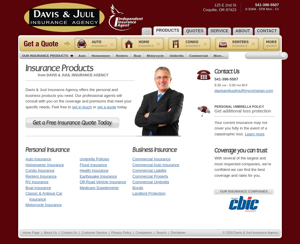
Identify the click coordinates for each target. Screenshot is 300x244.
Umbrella (176, 56)
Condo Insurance (39, 170)
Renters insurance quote (237, 44)
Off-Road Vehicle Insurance (103, 182)
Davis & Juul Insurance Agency (83, 17)
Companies (144, 232)
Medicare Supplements (99, 188)
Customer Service (94, 232)
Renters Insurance (41, 176)
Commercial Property (150, 176)
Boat (137, 56)
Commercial (198, 56)
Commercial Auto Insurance (155, 165)
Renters (122, 56)
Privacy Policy (121, 232)
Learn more (254, 134)
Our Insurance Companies (244, 191)
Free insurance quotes (271, 44)
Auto (82, 56)
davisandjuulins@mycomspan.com (243, 90)
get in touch (82, 107)
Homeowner (101, 56)
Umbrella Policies (94, 159)
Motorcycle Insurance (43, 205)
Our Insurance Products (49, 56)
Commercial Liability (149, 170)
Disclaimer (178, 232)
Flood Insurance (93, 165)
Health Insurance (94, 170)
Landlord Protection (149, 193)
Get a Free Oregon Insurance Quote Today (72, 122)
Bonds (137, 188)
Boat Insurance (38, 188)
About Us (50, 232)
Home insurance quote (142, 44)
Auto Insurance (38, 159)
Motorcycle (155, 56)
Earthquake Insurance (98, 176)
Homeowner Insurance (44, 165)
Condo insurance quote (189, 44)
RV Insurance (37, 182)
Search (161, 232)
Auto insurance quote (95, 44)
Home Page (31, 232)
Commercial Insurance (151, 159)
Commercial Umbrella (150, 182)
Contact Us (69, 232)
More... (219, 56)
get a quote (106, 107)
